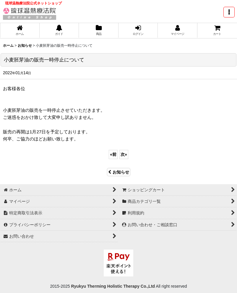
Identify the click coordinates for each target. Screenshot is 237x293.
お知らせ (118, 172)
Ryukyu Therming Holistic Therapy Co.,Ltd (112, 286)
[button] (229, 12)
